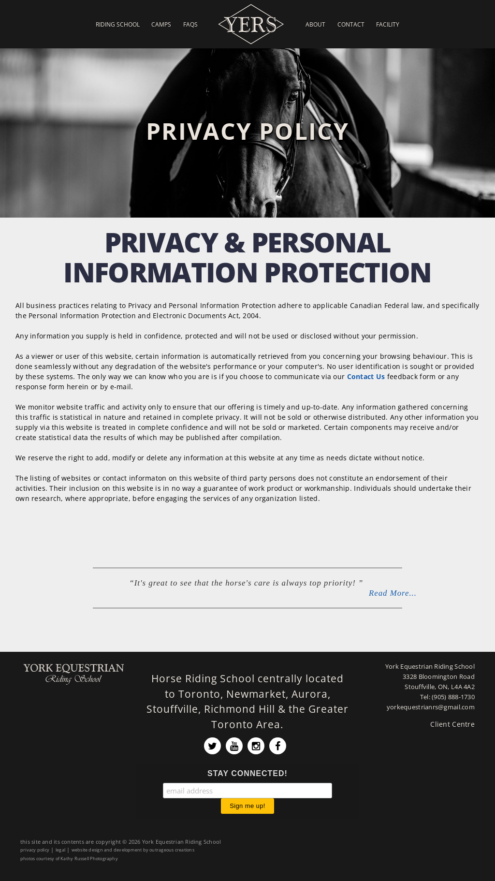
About (315, 24)
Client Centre (452, 724)
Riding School (118, 24)
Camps (161, 24)
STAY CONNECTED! (247, 773)
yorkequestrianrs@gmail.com (431, 707)
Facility (387, 24)
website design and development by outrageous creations (133, 850)
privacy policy (34, 850)
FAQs (190, 24)
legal (60, 850)
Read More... (393, 593)
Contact (350, 24)
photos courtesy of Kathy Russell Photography (69, 858)
